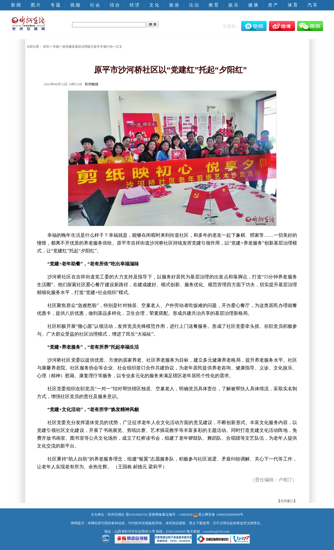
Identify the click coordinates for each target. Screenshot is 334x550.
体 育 (293, 5)
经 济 (134, 5)
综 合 (115, 5)
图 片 (36, 5)
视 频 (75, 5)
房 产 (273, 5)
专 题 (55, 5)
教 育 (214, 5)
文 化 (154, 5)
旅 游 (174, 5)
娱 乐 (233, 5)
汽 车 (312, 5)
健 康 (253, 5)
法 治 (194, 5)
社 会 (95, 5)
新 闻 (16, 5)
